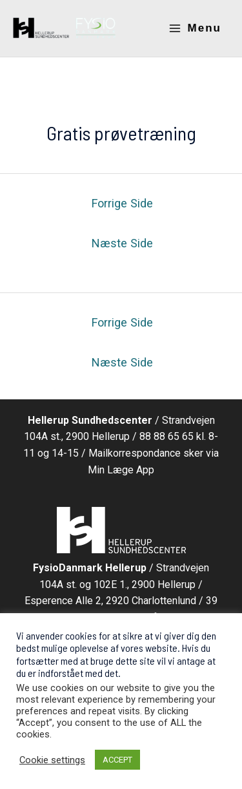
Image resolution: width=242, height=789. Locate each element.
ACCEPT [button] (117, 760)
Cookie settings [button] (52, 760)
